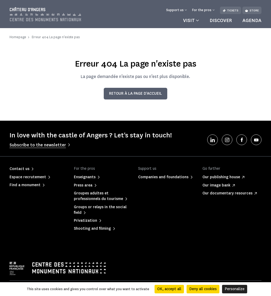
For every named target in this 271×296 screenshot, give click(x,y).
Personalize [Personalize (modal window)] (235, 288)
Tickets (230, 10)
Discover (221, 20)
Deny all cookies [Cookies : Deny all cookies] (203, 288)
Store (252, 10)
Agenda (251, 20)
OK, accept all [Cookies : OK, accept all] (169, 288)
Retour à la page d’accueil (135, 93)
